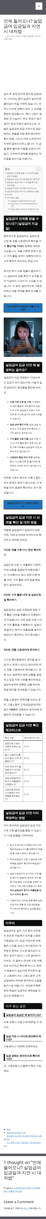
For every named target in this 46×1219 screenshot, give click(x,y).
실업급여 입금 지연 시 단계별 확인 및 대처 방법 (22, 183)
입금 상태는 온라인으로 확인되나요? (25, 209)
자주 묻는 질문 (13, 197)
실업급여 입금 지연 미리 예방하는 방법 (23, 191)
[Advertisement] (23, 67)
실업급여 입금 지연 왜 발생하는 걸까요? (23, 179)
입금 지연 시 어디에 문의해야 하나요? (24, 205)
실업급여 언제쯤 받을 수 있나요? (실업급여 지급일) (23, 174)
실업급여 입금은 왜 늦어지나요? (23, 201)
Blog (9, 1129)
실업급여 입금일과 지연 (16, 1132)
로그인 (27, 1208)
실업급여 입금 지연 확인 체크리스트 (22, 188)
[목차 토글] (37, 169)
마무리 (10, 194)
